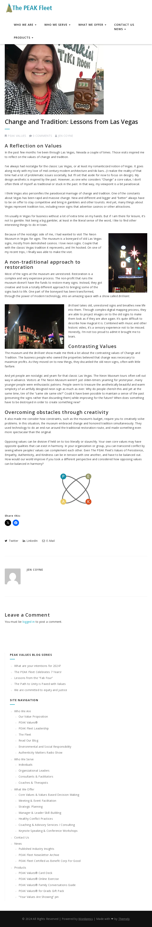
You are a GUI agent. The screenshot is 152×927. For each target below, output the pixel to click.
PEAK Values (17, 136)
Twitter (11, 541)
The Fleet (25, 734)
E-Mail (48, 541)
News (120, 29)
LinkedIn (30, 541)
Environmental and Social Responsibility (45, 746)
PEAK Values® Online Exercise (39, 879)
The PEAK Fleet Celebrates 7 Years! (37, 672)
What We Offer (92, 25)
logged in (29, 622)
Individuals (25, 764)
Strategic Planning (31, 806)
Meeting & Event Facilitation (37, 800)
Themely (124, 919)
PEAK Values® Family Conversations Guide (47, 885)
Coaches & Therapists (33, 782)
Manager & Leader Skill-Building (40, 813)
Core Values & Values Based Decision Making (49, 795)
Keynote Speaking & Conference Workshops (48, 831)
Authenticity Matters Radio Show (40, 752)
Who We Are (25, 25)
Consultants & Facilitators (36, 776)
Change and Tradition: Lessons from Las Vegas (71, 122)
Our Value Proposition (33, 716)
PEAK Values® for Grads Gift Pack (41, 891)
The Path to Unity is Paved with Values (40, 684)
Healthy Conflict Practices (36, 819)
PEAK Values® (28, 722)
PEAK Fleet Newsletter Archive (39, 855)
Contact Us (124, 25)
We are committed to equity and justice (40, 690)
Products (23, 37)
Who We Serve (57, 25)
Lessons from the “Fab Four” (33, 678)
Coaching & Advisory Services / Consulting (47, 825)
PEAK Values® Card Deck (35, 873)
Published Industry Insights (36, 849)
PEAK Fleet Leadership (34, 728)
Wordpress (85, 919)
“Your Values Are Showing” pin (39, 897)
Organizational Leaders (34, 770)
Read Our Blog (28, 740)
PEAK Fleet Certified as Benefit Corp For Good (50, 861)
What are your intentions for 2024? (37, 666)
